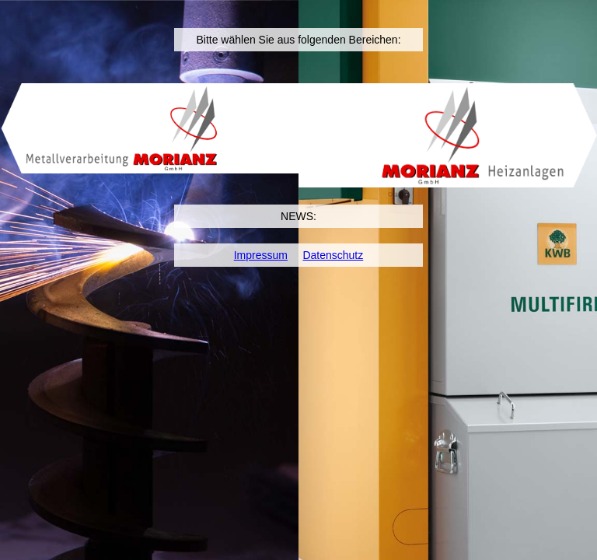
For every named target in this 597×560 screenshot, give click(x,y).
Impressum (261, 255)
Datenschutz (332, 255)
